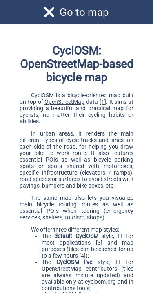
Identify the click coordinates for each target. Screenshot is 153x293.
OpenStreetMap (64, 101)
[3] (99, 242)
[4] (82, 255)
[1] (103, 101)
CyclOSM (42, 95)
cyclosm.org (100, 281)
